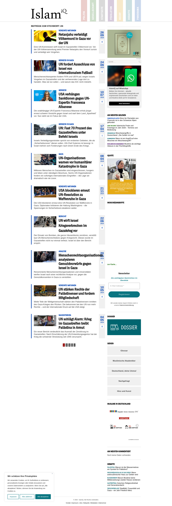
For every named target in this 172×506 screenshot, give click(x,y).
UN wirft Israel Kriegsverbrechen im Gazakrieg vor (73, 225)
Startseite (102, 10)
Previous (111, 425)
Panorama (138, 10)
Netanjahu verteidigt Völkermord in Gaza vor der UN (75, 38)
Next (136, 425)
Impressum (75, 503)
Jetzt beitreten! (124, 103)
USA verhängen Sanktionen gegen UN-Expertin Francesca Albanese (74, 100)
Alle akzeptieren (43, 497)
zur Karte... (112, 264)
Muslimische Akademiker (124, 361)
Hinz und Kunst (124, 391)
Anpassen (13, 497)
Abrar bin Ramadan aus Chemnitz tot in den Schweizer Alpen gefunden (123, 120)
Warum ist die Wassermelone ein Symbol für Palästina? (122, 468)
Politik (84, 10)
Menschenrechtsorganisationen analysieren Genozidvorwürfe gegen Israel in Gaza (81, 261)
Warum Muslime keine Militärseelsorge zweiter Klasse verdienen (123, 479)
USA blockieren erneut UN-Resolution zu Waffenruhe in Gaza (74, 194)
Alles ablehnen (27, 497)
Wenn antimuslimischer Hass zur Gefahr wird (122, 474)
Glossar (124, 351)
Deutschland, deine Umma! (124, 371)
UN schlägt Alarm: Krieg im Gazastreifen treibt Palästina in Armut (75, 323)
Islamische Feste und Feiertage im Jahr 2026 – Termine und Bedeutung (122, 128)
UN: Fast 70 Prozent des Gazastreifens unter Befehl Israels (75, 132)
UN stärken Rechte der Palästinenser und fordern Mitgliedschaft (77, 293)
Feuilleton (111, 10)
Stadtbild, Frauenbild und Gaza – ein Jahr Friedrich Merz (123, 489)
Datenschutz (102, 503)
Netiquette (86, 503)
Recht (120, 10)
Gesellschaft (93, 10)
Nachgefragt (124, 381)
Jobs (80, 503)
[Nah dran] (52, 473)
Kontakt (68, 503)
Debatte (129, 10)
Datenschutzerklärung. (127, 305)
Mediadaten (94, 503)
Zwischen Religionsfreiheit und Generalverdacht (122, 484)
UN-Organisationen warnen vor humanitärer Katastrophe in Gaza (75, 162)
